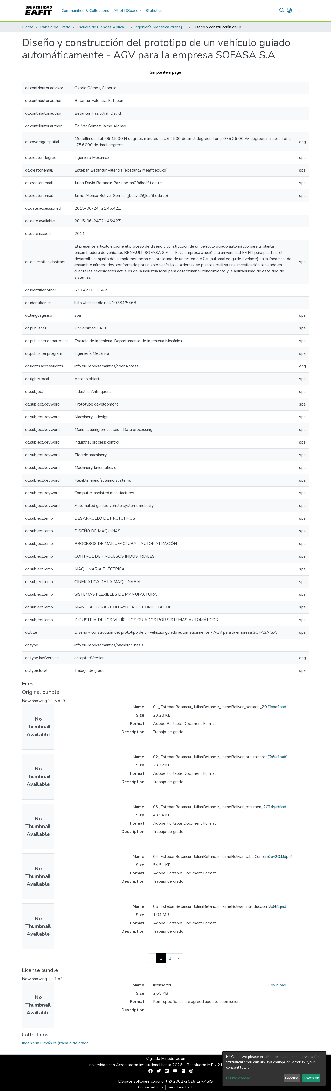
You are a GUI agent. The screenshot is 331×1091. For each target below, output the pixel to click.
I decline (292, 1077)
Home (27, 27)
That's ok (311, 1077)
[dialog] (274, 1068)
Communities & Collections (85, 10)
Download (277, 707)
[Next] (179, 958)
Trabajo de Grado (55, 27)
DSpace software (134, 1081)
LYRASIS (205, 1081)
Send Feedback (180, 1087)
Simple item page (165, 72)
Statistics (154, 10)
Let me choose (238, 1077)
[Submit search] (282, 11)
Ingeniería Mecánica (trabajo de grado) (160, 27)
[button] (289, 11)
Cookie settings (150, 1087)
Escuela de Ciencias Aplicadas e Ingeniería (102, 27)
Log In (299, 10)
